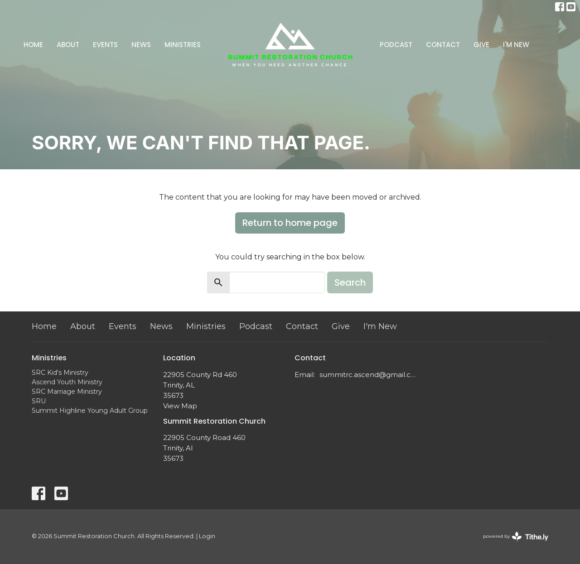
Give (481, 44)
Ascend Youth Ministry (67, 382)
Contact (443, 44)
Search (350, 282)
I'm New (516, 44)
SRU (39, 401)
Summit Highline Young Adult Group (90, 410)
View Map (180, 405)
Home (33, 44)
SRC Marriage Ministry (67, 391)
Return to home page (290, 222)
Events (105, 44)
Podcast (396, 44)
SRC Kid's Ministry (60, 372)
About (68, 44)
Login (207, 536)
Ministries (182, 44)
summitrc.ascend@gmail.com (368, 374)
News (141, 44)
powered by (515, 536)
